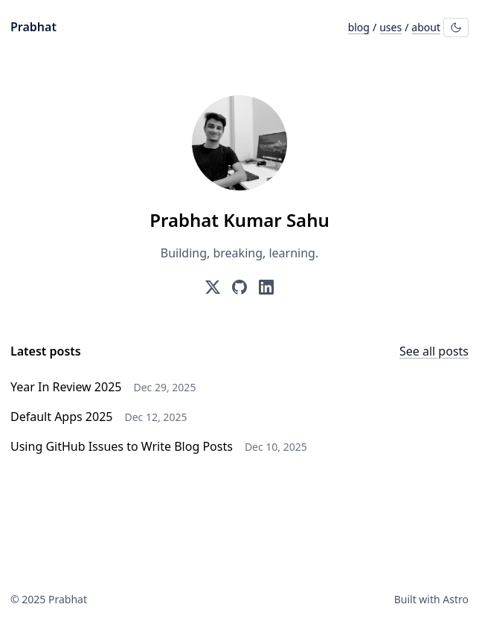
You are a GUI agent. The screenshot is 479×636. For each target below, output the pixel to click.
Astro (456, 599)
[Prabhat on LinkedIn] (266, 287)
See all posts (434, 351)
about (425, 27)
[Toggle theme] (456, 27)
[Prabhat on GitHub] (239, 287)
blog (359, 27)
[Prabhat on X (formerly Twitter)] (212, 287)
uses (390, 27)
